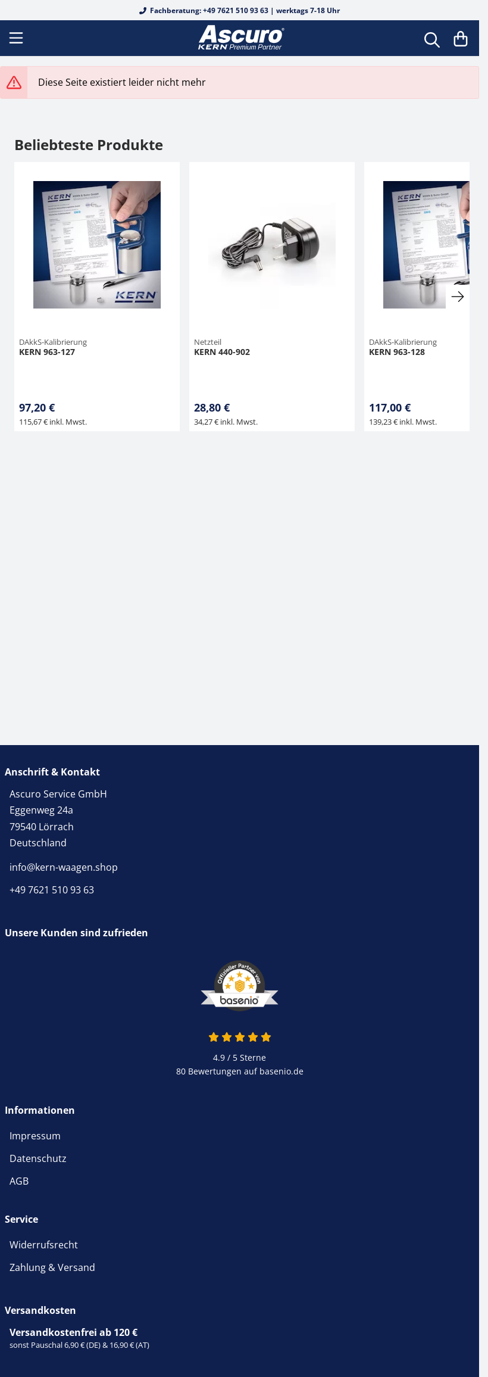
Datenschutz (38, 1158)
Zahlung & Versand (52, 1267)
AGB (19, 1181)
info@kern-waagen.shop (64, 867)
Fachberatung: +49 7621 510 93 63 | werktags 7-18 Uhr (239, 10)
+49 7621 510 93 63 (52, 889)
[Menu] (17, 38)
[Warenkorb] (460, 38)
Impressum (35, 1135)
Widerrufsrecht (44, 1244)
